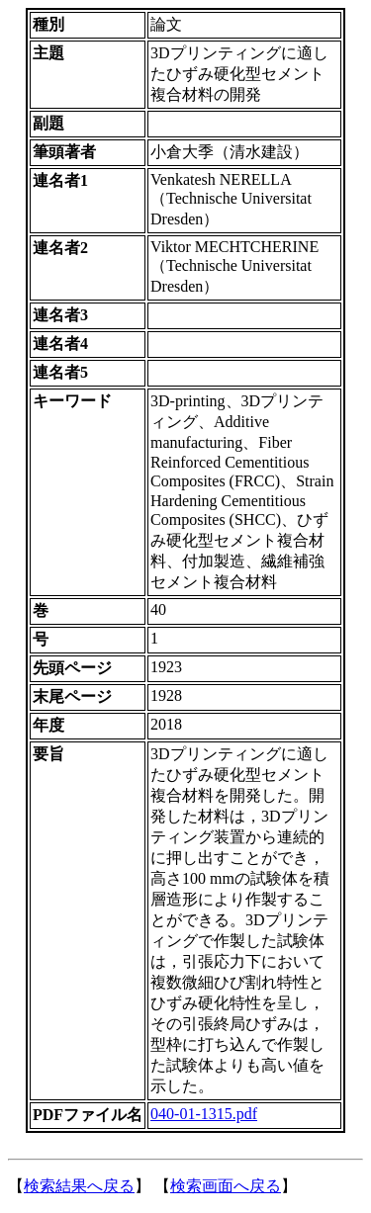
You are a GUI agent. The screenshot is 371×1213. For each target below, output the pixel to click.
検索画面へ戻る (225, 1185)
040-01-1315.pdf (203, 1113)
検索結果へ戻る (79, 1185)
